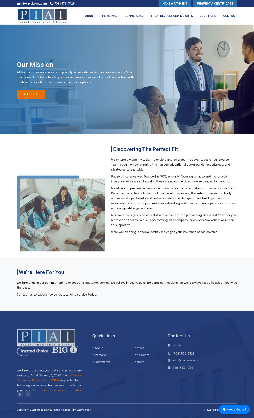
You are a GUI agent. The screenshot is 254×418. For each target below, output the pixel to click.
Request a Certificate (215, 3)
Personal (110, 16)
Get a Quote (141, 360)
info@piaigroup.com (186, 362)
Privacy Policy (82, 409)
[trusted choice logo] (33, 352)
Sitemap (138, 367)
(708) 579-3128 (184, 355)
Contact (230, 16)
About (90, 16)
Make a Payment (175, 3)
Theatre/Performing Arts (171, 16)
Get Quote (31, 94)
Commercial (133, 16)
